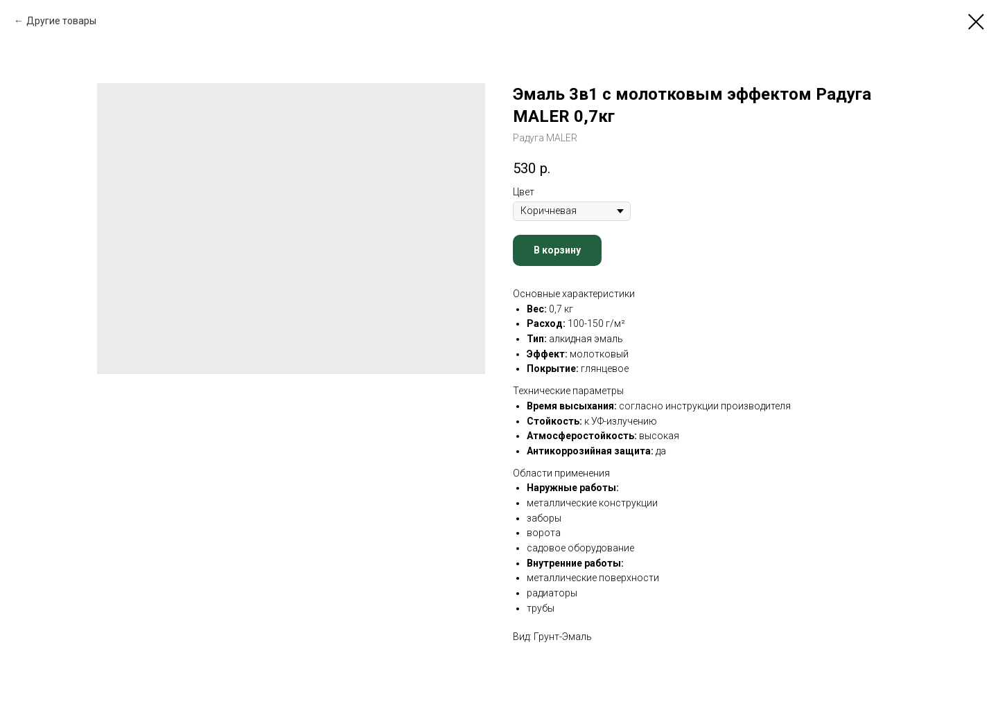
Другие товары (61, 20)
